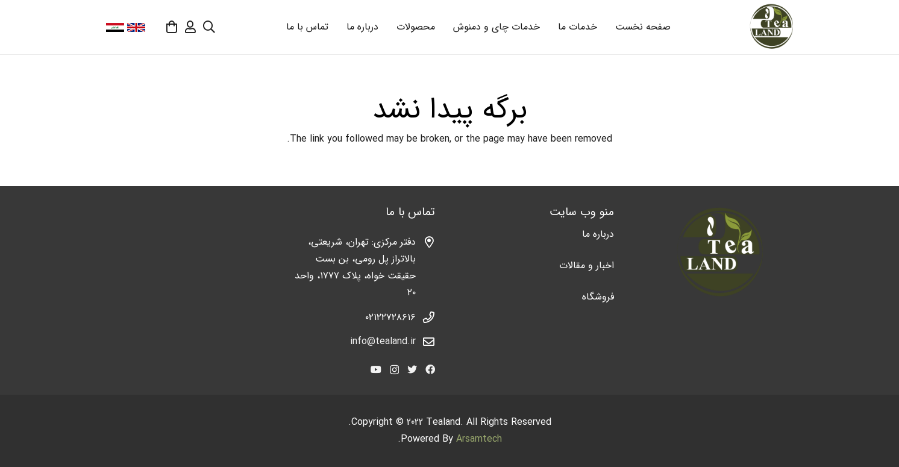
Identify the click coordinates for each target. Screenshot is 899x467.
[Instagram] (394, 370)
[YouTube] (376, 369)
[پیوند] (770, 27)
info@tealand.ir (383, 341)
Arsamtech (479, 439)
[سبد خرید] (171, 27)
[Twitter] (412, 369)
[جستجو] (209, 27)
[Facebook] (430, 369)
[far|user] (190, 26)
